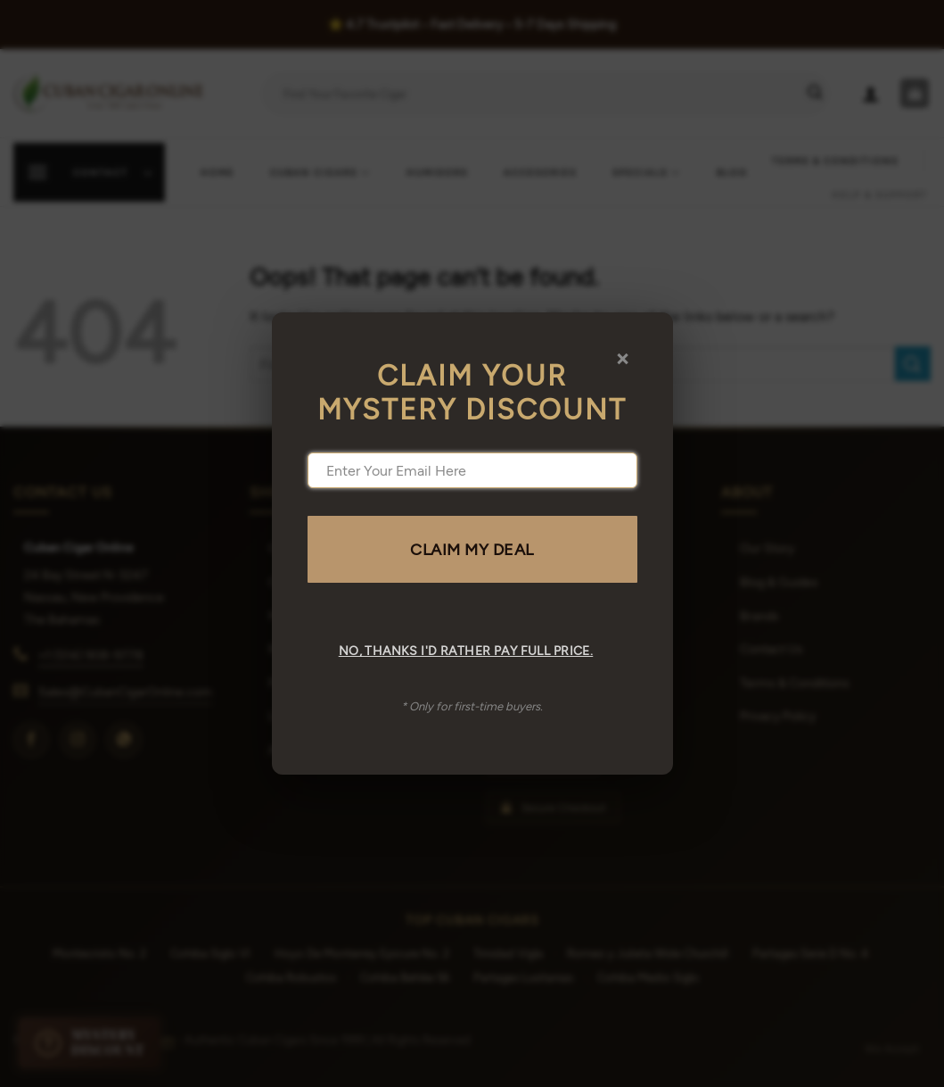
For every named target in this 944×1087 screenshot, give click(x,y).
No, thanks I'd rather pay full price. (466, 650)
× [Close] (622, 357)
